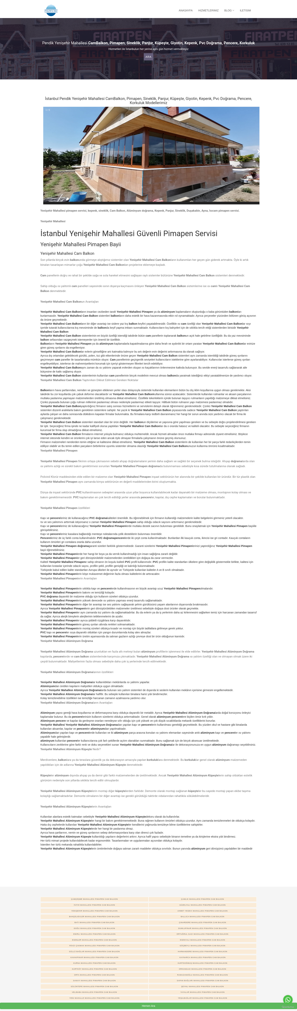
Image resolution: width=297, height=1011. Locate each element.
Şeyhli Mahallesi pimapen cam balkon (202, 986)
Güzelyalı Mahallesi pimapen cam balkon (202, 905)
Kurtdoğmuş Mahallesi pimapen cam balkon (202, 963)
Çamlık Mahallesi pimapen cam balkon (202, 899)
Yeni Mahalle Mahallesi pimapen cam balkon (94, 998)
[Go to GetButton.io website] (288, 1007)
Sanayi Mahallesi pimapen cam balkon (94, 981)
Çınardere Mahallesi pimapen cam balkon (202, 922)
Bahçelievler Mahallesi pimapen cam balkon (94, 917)
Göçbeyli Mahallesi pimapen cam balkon (203, 946)
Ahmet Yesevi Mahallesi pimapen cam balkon (203, 911)
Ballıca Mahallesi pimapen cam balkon (202, 917)
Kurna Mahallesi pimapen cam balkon (94, 963)
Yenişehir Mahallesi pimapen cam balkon (94, 911)
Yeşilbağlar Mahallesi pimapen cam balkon (202, 998)
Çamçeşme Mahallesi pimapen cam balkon (94, 899)
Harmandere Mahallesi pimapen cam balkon (202, 951)
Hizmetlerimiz (208, 10)
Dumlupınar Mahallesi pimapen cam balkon (202, 928)
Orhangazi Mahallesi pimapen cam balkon (202, 969)
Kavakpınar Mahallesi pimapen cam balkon (95, 957)
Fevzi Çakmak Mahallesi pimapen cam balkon (94, 946)
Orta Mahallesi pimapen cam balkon (94, 975)
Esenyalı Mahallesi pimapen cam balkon (202, 940)
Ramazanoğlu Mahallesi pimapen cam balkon (202, 975)
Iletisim (245, 10)
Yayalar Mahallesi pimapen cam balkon (202, 992)
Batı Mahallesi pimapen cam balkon (94, 922)
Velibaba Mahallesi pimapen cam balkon (94, 992)
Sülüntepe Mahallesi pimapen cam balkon (94, 986)
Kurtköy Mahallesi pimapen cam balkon (94, 969)
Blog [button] (229, 10)
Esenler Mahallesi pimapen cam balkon (94, 940)
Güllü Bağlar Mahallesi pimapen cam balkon (94, 951)
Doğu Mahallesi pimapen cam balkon (94, 928)
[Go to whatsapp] (288, 1000)
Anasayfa (186, 10)
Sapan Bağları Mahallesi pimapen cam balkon (202, 981)
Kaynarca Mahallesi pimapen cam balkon (203, 957)
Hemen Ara (148, 1005)
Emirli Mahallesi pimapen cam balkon (94, 934)
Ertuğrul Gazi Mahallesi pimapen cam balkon (202, 934)
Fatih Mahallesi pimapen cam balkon (94, 905)
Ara (148, 56)
